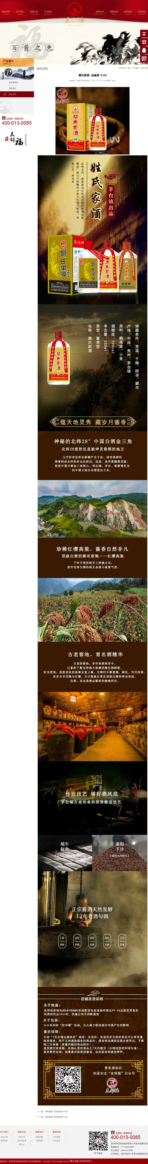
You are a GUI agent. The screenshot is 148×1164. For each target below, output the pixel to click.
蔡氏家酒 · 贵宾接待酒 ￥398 (56, 1117)
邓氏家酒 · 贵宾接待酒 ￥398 (56, 1112)
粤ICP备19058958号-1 (81, 1161)
